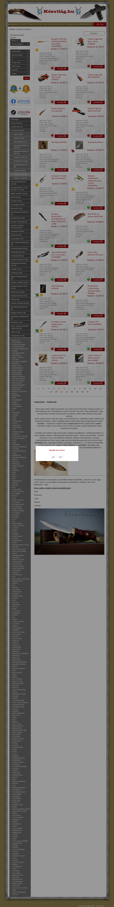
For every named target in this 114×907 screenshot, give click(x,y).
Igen (53, 457)
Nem (60, 457)
